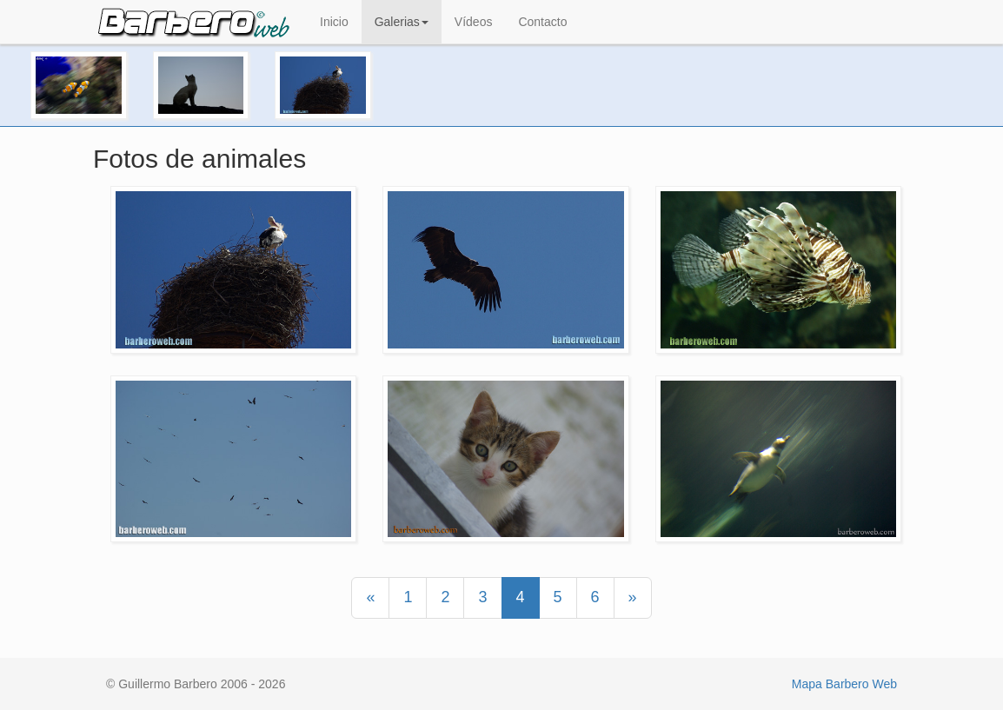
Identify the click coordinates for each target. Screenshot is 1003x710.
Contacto (542, 22)
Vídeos (474, 22)
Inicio (334, 22)
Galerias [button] (401, 22)
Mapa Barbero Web (844, 684)
